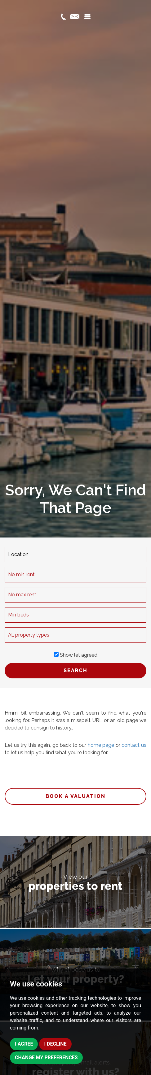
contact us (134, 745)
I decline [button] (55, 1044)
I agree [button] (24, 1044)
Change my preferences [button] (46, 1057)
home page (101, 745)
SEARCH (75, 670)
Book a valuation (75, 796)
